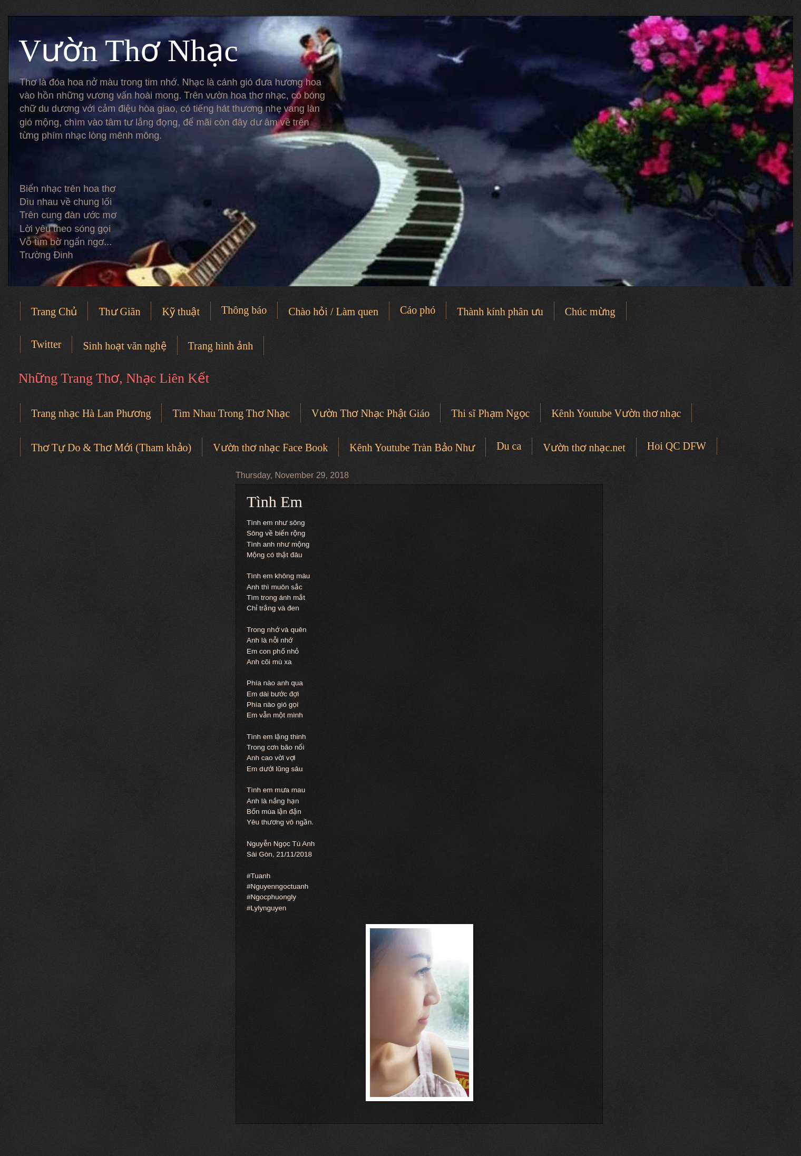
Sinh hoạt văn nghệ (124, 346)
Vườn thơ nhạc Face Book (270, 447)
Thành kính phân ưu (500, 311)
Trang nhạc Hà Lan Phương (91, 413)
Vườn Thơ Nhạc (128, 50)
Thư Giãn (119, 311)
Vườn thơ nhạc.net (584, 447)
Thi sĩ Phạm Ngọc (490, 413)
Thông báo (244, 310)
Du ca (508, 446)
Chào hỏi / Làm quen (333, 311)
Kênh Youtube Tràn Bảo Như (412, 447)
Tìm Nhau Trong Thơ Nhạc (231, 413)
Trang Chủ (54, 311)
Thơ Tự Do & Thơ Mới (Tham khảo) (111, 447)
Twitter (46, 344)
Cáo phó (417, 310)
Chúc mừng (590, 311)
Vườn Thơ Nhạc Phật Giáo (370, 413)
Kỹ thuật (181, 311)
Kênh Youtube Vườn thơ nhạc (616, 413)
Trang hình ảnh (220, 346)
